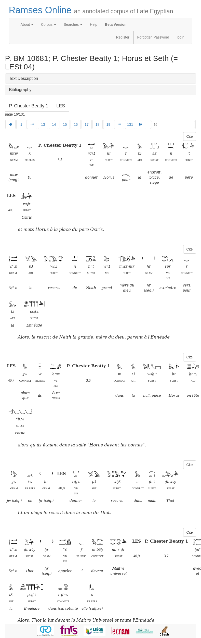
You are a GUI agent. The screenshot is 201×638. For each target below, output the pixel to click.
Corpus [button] (48, 24)
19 (108, 124)
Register (122, 37)
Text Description (23, 78)
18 (98, 124)
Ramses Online (91, 10)
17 (87, 124)
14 (54, 124)
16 (76, 124)
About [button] (27, 24)
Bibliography (20, 89)
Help (93, 24)
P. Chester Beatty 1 (28, 105)
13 (43, 124)
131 (130, 124)
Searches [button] (73, 24)
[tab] (100, 78)
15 (65, 124)
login (180, 37)
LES (60, 105)
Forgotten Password (153, 37)
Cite (189, 136)
